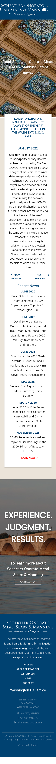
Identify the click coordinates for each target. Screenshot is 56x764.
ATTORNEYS (28, 679)
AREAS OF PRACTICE (28, 674)
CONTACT (28, 688)
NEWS (28, 683)
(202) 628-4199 (32, 718)
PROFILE (28, 670)
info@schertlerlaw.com (31, 728)
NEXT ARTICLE (39, 276)
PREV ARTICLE (16, 276)
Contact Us (28, 587)
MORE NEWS (28, 458)
